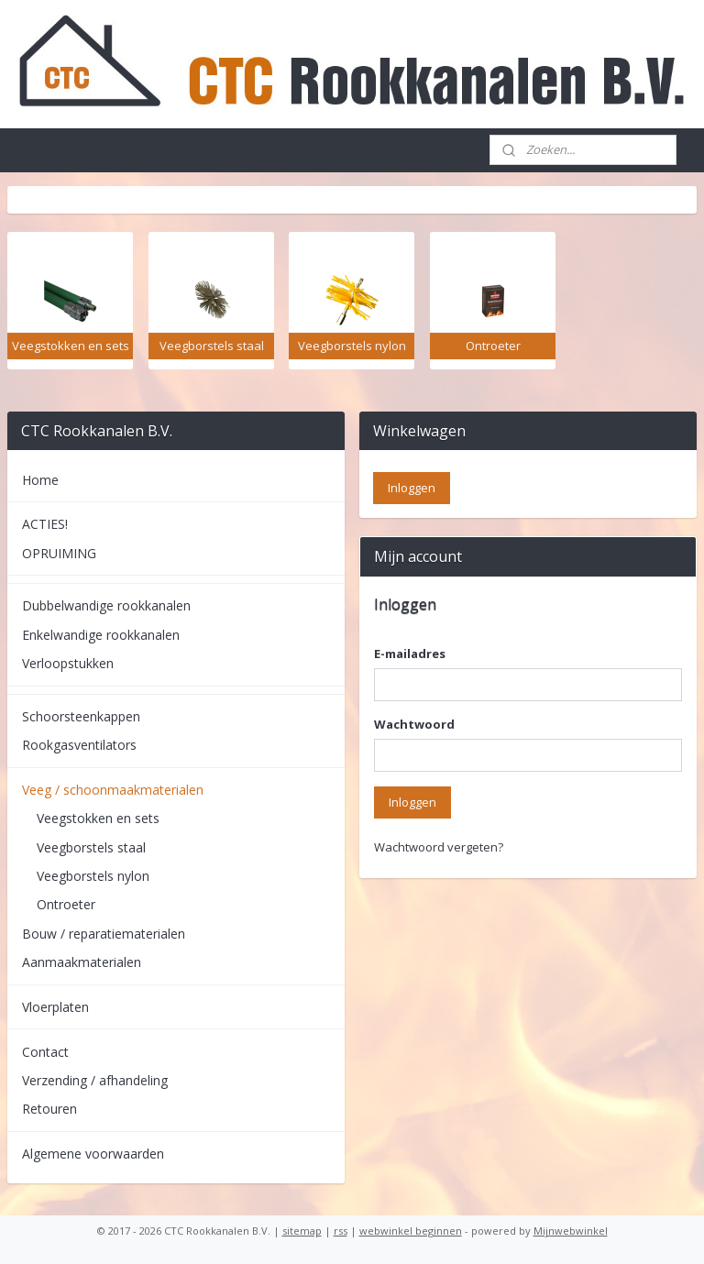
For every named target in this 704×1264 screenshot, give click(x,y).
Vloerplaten (55, 1007)
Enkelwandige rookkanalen (101, 634)
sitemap (302, 1230)
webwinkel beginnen (410, 1230)
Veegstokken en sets (98, 818)
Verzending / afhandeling (95, 1080)
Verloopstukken (68, 663)
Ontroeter (66, 904)
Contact (45, 1052)
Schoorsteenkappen (81, 716)
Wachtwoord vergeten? (438, 847)
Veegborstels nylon (93, 876)
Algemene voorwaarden (93, 1153)
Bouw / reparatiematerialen (103, 933)
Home (40, 480)
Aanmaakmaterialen (81, 962)
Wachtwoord (414, 724)
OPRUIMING (59, 553)
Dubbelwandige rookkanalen (106, 605)
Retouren (49, 1108)
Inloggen (412, 802)
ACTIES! (45, 524)
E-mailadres (410, 653)
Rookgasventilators (79, 744)
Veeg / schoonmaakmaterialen (113, 789)
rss (340, 1230)
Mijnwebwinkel (571, 1230)
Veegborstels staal (91, 847)
